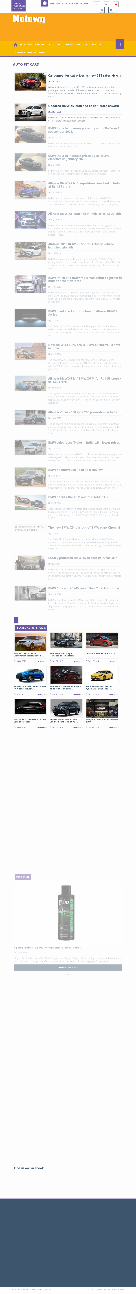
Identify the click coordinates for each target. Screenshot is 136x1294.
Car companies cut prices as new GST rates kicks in (85, 75)
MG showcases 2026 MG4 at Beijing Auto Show (75, 3)
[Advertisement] (68, 31)
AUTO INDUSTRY (93, 44)
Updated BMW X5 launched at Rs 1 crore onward (83, 106)
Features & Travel (73, 44)
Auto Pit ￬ (40, 44)
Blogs (42, 52)
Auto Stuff (54, 44)
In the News (26, 44)
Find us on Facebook (29, 1168)
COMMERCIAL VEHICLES (25, 52)
